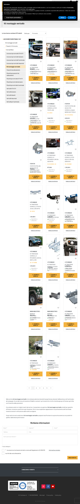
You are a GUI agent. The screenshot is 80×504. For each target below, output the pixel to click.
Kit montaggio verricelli (11, 43)
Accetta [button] (72, 17)
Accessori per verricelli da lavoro (15, 57)
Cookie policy (58, 495)
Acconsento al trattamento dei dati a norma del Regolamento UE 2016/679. (32, 450)
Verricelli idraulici (11, 95)
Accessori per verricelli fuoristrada (16, 60)
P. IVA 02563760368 (33, 495)
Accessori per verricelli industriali (15, 63)
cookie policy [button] (31, 9)
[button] (41, 45)
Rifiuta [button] (62, 17)
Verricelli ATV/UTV (11, 88)
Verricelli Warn (9, 50)
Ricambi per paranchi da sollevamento (13, 74)
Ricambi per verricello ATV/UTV (15, 78)
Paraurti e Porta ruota (11, 46)
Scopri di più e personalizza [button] (13, 17)
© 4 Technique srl (22, 495)
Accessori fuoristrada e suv (12, 39)
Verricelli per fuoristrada (13, 102)
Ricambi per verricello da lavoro (15, 82)
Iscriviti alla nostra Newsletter (13, 453)
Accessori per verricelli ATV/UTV (15, 53)
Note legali (42, 495)
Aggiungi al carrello (35, 78)
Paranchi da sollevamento (13, 70)
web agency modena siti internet (40, 501)
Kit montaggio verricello (13, 66)
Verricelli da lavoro (11, 92)
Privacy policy (49, 495)
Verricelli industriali (12, 98)
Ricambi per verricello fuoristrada (15, 85)
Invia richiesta (72, 457)
